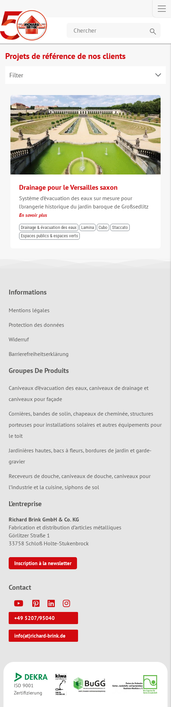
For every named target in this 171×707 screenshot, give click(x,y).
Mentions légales (29, 310)
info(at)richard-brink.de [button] (40, 635)
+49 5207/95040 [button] (34, 618)
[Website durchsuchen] (114, 30)
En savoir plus (33, 215)
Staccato (120, 227)
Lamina (87, 227)
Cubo (103, 227)
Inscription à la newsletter (42, 563)
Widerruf (19, 339)
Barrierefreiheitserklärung (39, 353)
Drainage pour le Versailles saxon (68, 187)
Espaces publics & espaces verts (49, 235)
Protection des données (36, 324)
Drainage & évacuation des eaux (49, 227)
